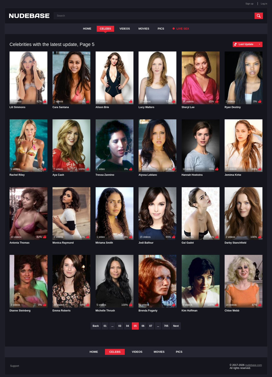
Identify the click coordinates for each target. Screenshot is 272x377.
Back (96, 325)
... (112, 325)
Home (87, 28)
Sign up (249, 3)
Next (176, 325)
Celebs (105, 28)
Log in (264, 3)
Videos (124, 28)
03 (119, 325)
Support (14, 365)
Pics (161, 28)
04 (127, 325)
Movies (144, 28)
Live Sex (181, 28)
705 (166, 325)
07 (150, 325)
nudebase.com (253, 365)
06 (143, 325)
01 (105, 325)
